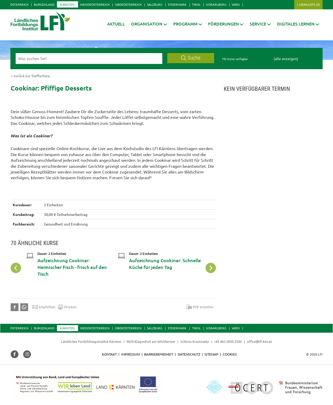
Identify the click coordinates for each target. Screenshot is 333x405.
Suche (190, 58)
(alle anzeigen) (286, 58)
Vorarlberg (216, 4)
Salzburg (154, 4)
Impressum (130, 354)
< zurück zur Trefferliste (30, 75)
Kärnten (67, 4)
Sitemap (211, 354)
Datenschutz (189, 354)
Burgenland (44, 4)
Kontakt (109, 354)
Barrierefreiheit (158, 354)
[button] (149, 24)
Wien (236, 4)
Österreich (19, 4)
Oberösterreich (128, 4)
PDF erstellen (200, 307)
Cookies (230, 354)
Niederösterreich (95, 4)
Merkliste (309, 4)
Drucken (67, 307)
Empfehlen (44, 307)
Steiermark (177, 4)
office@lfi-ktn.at (259, 341)
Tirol (196, 4)
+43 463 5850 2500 (228, 341)
